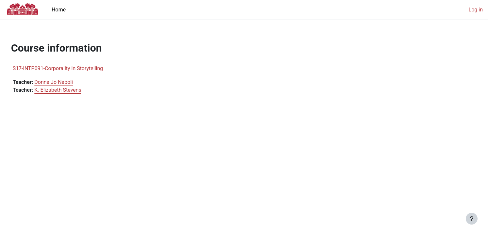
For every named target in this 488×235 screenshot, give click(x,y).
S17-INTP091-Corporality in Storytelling (70, 68)
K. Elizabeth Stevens (70, 90)
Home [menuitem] (59, 10)
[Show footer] (472, 219)
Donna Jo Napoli (66, 82)
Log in (476, 10)
